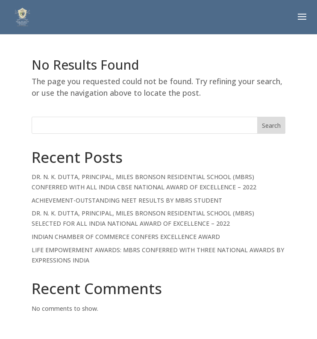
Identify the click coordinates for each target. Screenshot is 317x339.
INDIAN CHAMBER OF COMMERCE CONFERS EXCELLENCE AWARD (126, 237)
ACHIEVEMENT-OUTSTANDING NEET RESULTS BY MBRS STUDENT (127, 200)
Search (271, 125)
